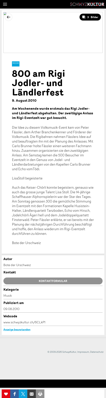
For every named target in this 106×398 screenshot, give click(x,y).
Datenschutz (96, 351)
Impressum (83, 351)
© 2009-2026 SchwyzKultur (61, 351)
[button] (5, 4)
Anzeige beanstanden (16, 329)
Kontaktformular (53, 281)
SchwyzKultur (87, 4)
